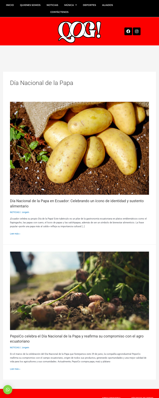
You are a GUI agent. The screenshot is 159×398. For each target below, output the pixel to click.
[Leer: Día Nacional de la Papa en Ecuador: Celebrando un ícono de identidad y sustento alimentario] (79, 148)
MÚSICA (70, 5)
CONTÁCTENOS (59, 12)
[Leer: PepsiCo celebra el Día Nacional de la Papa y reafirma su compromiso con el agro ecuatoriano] (79, 290)
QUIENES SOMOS (30, 5)
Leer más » (15, 233)
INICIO (10, 5)
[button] (7, 389)
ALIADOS (107, 5)
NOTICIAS (52, 5)
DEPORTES (89, 5)
